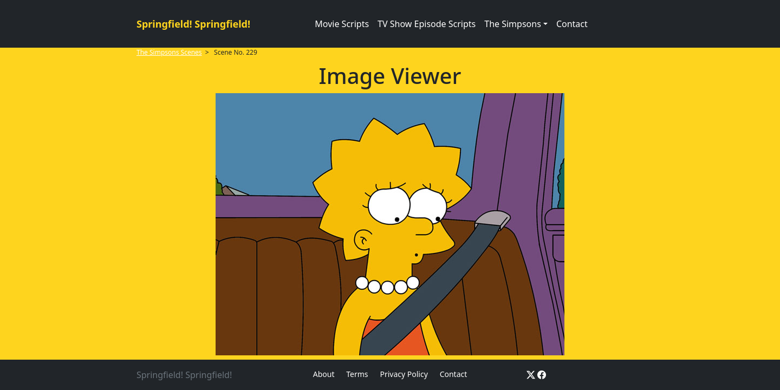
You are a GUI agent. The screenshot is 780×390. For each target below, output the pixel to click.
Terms (357, 374)
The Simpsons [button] (512, 24)
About (324, 374)
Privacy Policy (403, 374)
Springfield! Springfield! (193, 23)
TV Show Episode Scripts (427, 24)
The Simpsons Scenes (169, 52)
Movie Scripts (342, 24)
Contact (572, 24)
